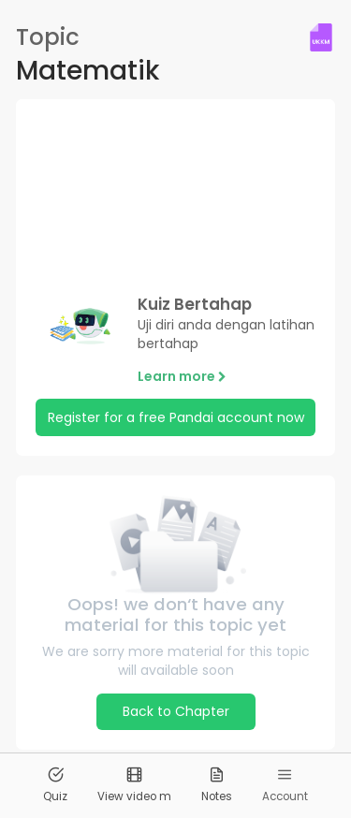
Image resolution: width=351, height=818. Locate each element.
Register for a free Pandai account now (176, 417)
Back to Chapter (176, 711)
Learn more (182, 376)
